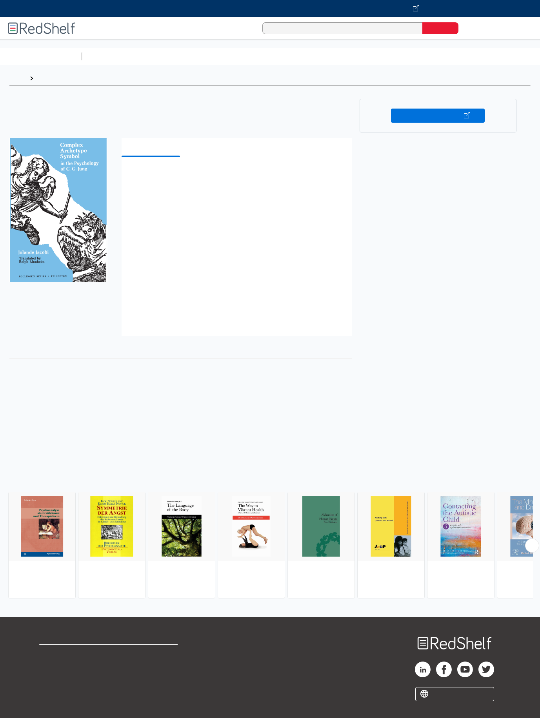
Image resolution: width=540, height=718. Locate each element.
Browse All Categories (41, 56)
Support (51, 666)
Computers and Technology (224, 56)
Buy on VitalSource (438, 116)
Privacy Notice (61, 679)
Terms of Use (152, 654)
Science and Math (153, 56)
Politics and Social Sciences (386, 56)
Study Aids (106, 56)
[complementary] (270, 530)
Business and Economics (304, 56)
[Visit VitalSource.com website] (270, 8)
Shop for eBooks (64, 654)
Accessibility (150, 679)
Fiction (443, 56)
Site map (52, 691)
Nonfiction (475, 56)
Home (17, 78)
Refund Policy (151, 666)
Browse (48, 78)
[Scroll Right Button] (532, 545)
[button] (238, 175)
